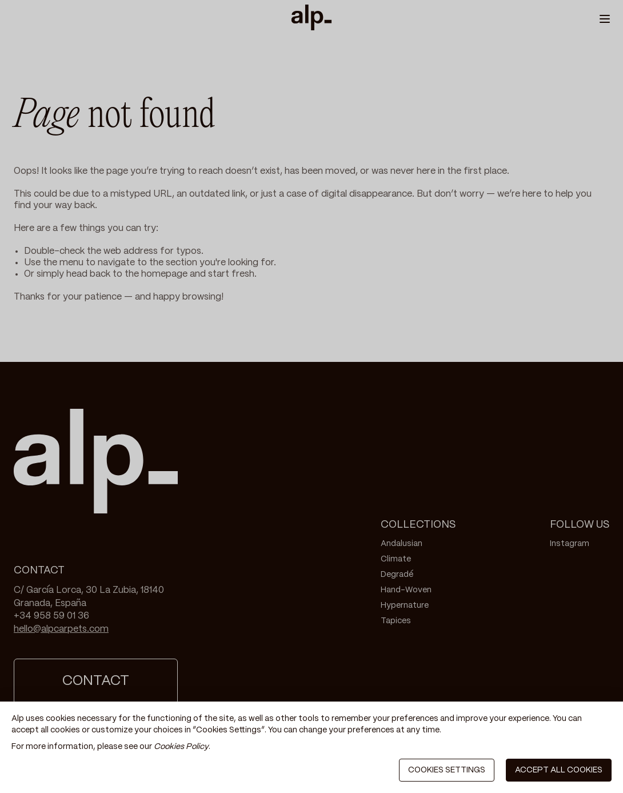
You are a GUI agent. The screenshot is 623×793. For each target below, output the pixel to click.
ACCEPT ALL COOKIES (558, 770)
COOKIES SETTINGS (446, 770)
